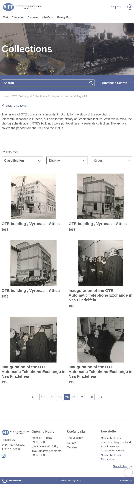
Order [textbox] (98, 160)
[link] (128, 472)
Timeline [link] (72, 447)
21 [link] (74, 397)
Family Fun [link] (64, 17)
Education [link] (18, 17)
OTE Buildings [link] (20, 96)
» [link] (99, 396)
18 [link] (53, 397)
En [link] (119, 7)
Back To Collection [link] (16, 105)
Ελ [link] (112, 7)
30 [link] (91, 397)
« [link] (31, 396)
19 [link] (60, 397)
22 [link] (81, 397)
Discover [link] (33, 17)
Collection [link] (39, 96)
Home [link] (5, 96)
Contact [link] (71, 442)
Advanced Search (114, 83)
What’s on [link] (48, 17)
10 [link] (42, 397)
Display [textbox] (54, 160)
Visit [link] (6, 17)
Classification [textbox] (14, 160)
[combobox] (22, 160)
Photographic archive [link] (61, 96)
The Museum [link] (75, 437)
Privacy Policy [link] (126, 481)
